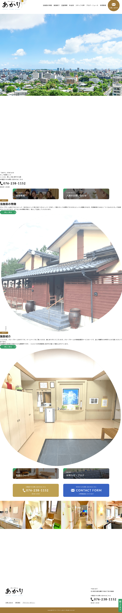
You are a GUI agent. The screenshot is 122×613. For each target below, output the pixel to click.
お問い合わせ (9, 602)
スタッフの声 (79, 8)
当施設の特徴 (46, 8)
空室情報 (64, 8)
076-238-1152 (13, 183)
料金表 (70, 8)
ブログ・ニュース (91, 8)
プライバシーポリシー (29, 602)
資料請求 (17, 602)
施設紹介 (56, 8)
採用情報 (102, 8)
